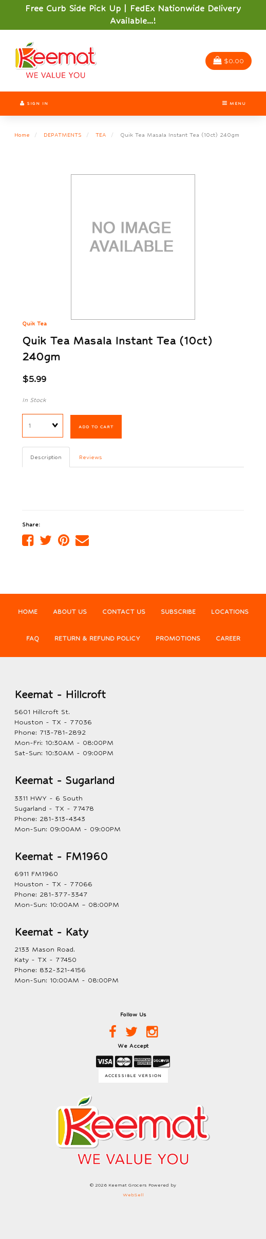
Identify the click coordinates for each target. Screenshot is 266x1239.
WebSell (133, 1194)
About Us (70, 611)
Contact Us (123, 611)
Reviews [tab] (90, 457)
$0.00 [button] (228, 61)
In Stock (34, 400)
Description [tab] (46, 457)
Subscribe (178, 611)
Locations (230, 611)
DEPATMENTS (63, 135)
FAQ (32, 638)
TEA (101, 135)
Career (228, 638)
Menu (234, 103)
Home (22, 135)
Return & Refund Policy (97, 638)
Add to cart (96, 426)
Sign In (34, 103)
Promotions (178, 638)
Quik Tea (34, 323)
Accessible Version (133, 1075)
